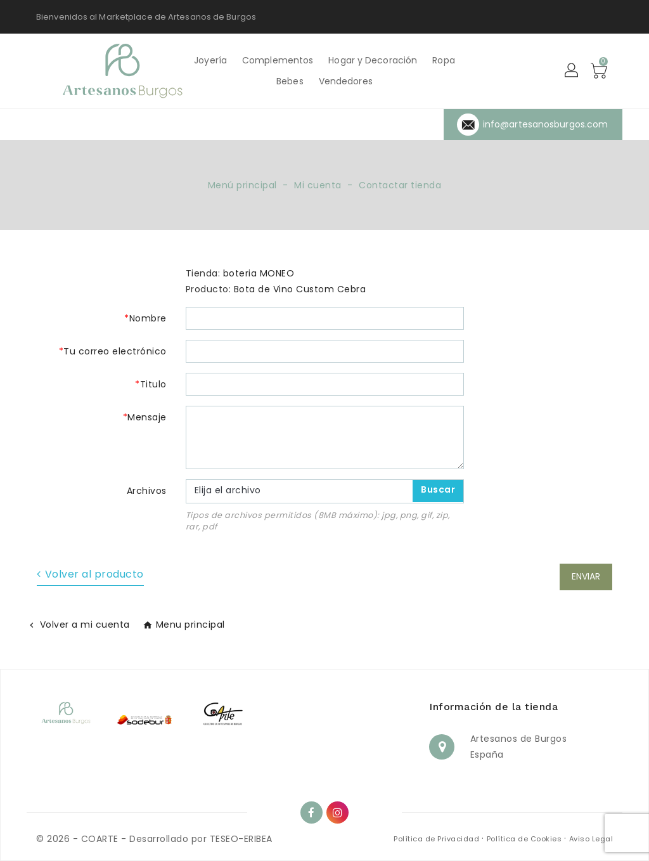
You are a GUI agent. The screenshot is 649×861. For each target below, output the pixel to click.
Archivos (147, 490)
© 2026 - (58, 838)
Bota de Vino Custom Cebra (300, 289)
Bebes (290, 81)
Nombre (148, 318)
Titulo (153, 384)
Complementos (277, 60)
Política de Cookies (525, 839)
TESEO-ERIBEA (241, 838)
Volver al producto (94, 574)
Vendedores (346, 81)
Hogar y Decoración (372, 60)
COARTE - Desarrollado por (144, 838)
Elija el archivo (228, 490)
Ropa (443, 60)
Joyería (210, 60)
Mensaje (147, 417)
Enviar (586, 576)
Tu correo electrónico (115, 351)
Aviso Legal (591, 839)
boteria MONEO (259, 273)
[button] (572, 71)
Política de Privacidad (438, 839)
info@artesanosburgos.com (545, 124)
